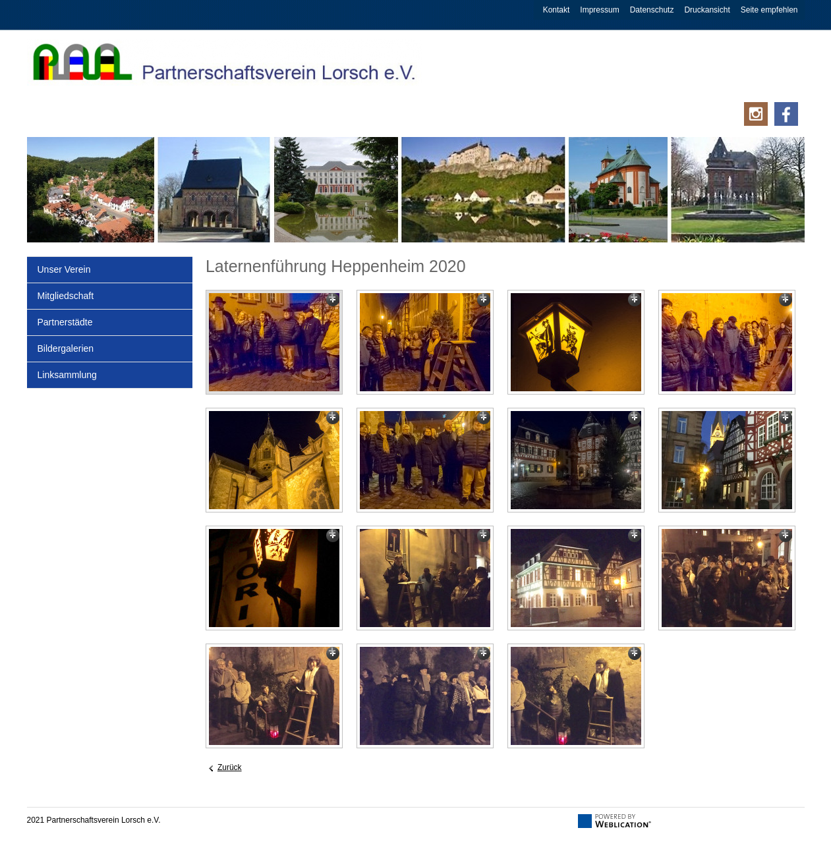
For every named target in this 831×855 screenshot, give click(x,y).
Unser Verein (64, 269)
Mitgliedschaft (66, 295)
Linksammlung (67, 375)
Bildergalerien (66, 348)
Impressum (599, 9)
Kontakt (556, 9)
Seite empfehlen (769, 9)
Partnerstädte (65, 322)
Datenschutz (652, 9)
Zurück (229, 767)
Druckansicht (707, 9)
